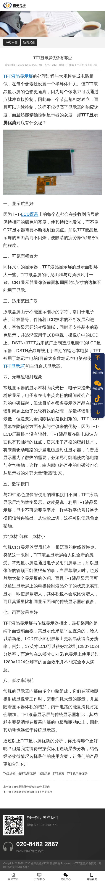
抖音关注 (97, 404)
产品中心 (39, 877)
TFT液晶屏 (31, 274)
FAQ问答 (11, 42)
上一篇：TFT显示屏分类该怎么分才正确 (26, 786)
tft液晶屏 (44, 773)
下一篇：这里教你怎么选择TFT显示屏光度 (27, 791)
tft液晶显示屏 (27, 773)
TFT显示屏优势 (77, 773)
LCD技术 (55, 319)
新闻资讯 (29, 42)
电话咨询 (92, 877)
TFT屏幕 (58, 773)
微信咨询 (97, 388)
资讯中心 (66, 877)
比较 (38, 411)
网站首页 (13, 877)
